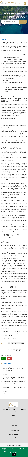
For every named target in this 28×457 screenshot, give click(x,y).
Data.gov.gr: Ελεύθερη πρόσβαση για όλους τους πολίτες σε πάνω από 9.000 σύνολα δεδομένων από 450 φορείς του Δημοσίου (15, 77)
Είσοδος (14, 437)
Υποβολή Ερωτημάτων (14, 430)
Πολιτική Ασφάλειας (10, 445)
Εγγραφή (14, 439)
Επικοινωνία (14, 421)
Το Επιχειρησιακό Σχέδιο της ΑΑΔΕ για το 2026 (14, 63)
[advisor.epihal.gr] (19, 350)
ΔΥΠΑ (9, 343)
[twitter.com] (8, 350)
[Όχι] (26, 452)
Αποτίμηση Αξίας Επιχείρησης (14, 428)
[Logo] (14, 405)
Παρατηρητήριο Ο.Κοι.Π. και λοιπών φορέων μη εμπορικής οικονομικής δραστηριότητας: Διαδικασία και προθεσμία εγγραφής (14, 56)
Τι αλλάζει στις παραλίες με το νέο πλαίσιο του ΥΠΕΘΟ (14, 392)
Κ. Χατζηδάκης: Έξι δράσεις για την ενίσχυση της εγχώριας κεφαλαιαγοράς (14, 382)
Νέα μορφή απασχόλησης (19, 343)
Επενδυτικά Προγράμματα (13, 16)
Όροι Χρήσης (18, 445)
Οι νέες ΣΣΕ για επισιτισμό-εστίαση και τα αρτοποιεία (13, 373)
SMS (12, 343)
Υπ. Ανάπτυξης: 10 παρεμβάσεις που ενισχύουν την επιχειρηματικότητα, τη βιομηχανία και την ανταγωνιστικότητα (14, 368)
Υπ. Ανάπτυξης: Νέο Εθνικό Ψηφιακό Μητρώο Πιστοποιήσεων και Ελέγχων (13, 378)
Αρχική (4, 16)
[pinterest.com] (14, 350)
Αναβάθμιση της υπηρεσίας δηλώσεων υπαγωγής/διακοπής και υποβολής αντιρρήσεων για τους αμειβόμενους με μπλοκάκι (14, 67)
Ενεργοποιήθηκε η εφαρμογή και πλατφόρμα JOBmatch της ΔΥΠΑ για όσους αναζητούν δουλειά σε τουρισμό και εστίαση (14, 387)
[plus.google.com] (17, 350)
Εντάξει (14, 454)
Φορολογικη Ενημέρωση (19, 24)
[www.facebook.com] (11, 350)
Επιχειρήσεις (14, 26)
